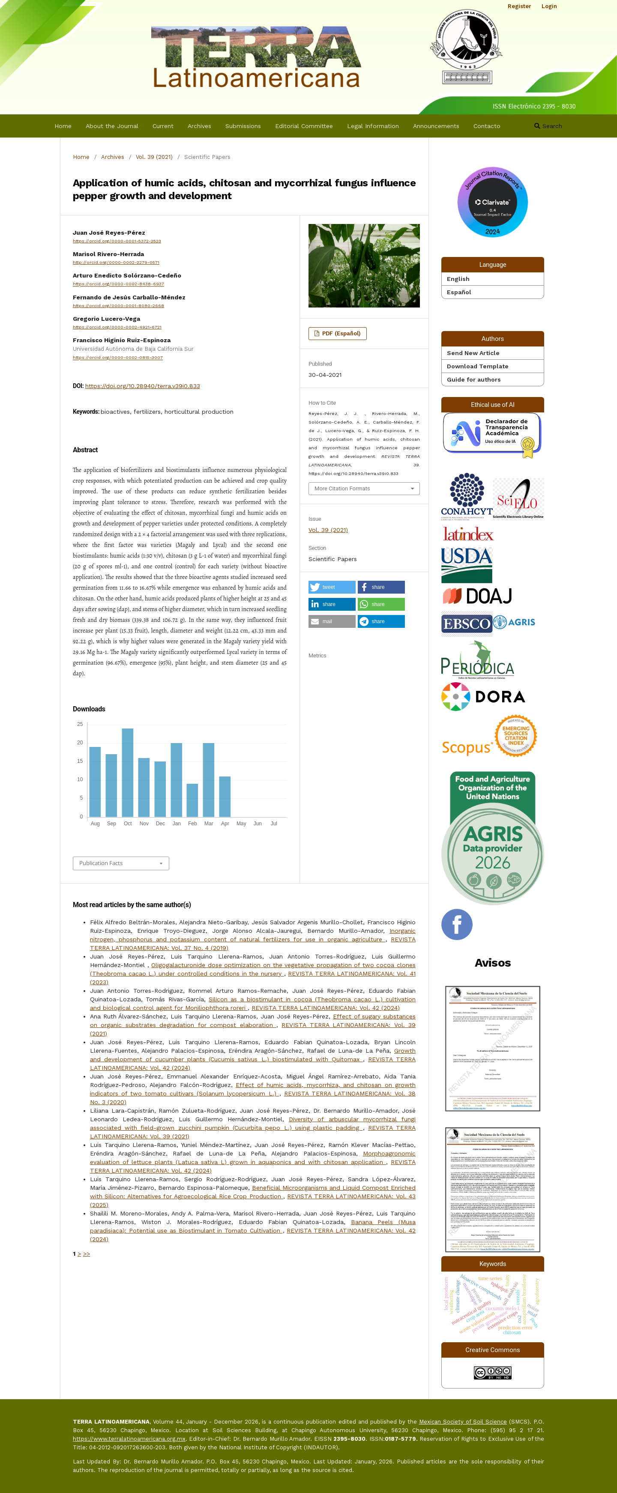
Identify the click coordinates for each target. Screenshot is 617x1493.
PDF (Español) (340, 333)
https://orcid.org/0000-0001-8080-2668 (118, 305)
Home (63, 125)
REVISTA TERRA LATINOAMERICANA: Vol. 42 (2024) (326, 1007)
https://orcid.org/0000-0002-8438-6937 (118, 284)
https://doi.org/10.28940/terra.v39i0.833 (142, 385)
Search (548, 125)
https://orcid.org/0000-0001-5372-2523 (117, 241)
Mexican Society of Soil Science (463, 1421)
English (458, 278)
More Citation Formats (342, 488)
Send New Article (473, 352)
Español (459, 292)
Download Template (478, 366)
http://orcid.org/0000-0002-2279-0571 (116, 262)
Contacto (486, 125)
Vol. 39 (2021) (154, 157)
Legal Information (373, 125)
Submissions (243, 125)
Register (519, 6)
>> (86, 1253)
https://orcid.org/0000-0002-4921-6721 (117, 327)
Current (163, 125)
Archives (199, 125)
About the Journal (112, 125)
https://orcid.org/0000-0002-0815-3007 (118, 358)
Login (549, 6)
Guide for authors (474, 379)
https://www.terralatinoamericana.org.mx (129, 1439)
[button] (332, 587)
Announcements (436, 125)
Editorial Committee (304, 125)
